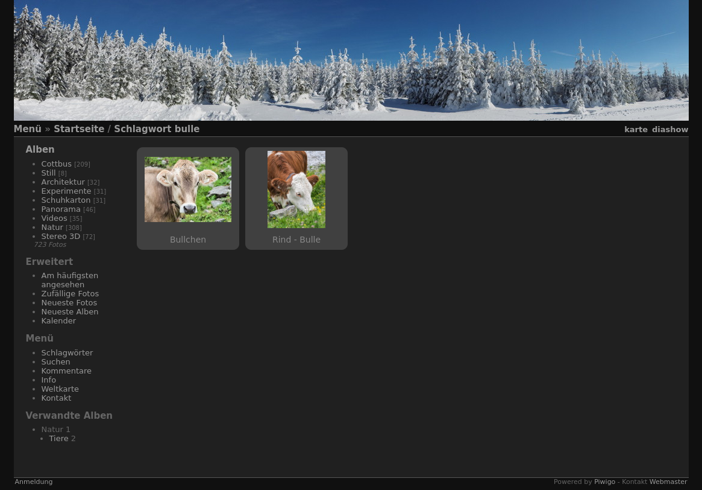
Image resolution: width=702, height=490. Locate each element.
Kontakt (57, 397)
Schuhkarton (66, 200)
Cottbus (57, 163)
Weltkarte (61, 388)
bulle (187, 129)
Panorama (61, 209)
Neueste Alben (70, 311)
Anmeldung (34, 482)
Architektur (63, 181)
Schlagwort (142, 129)
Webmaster (669, 482)
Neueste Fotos (70, 302)
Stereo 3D (61, 236)
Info (49, 379)
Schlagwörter (67, 352)
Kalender (59, 320)
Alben (40, 149)
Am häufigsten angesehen (70, 280)
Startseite (79, 129)
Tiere (59, 438)
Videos (54, 218)
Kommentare (67, 370)
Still (49, 172)
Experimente (67, 191)
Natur (52, 227)
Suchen (56, 361)
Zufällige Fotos (70, 293)
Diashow (670, 129)
